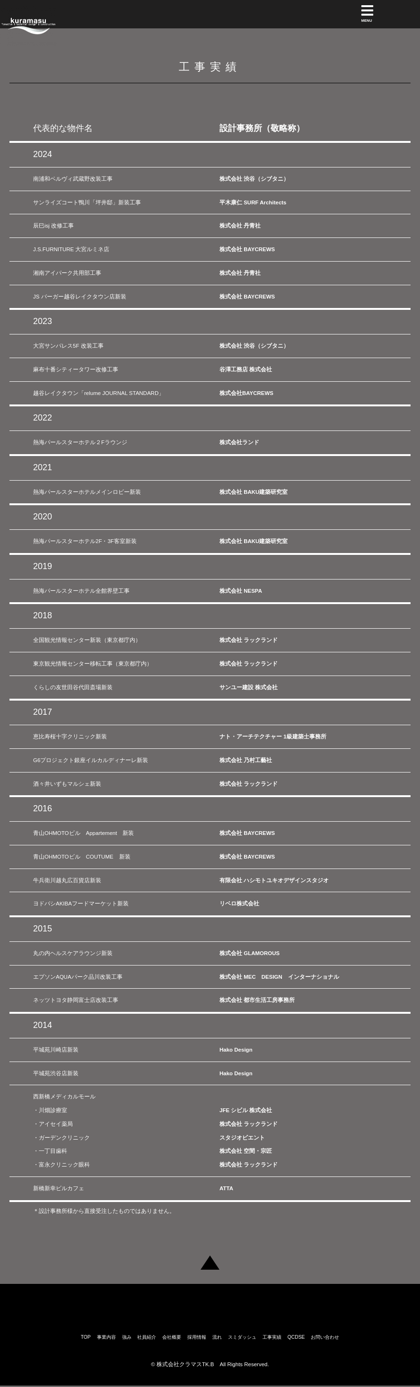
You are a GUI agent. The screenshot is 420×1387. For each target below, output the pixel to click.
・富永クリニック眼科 (61, 1165)
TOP (86, 1336)
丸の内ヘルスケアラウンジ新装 (73, 953)
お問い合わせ (325, 1336)
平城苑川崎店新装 (56, 1050)
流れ (217, 1336)
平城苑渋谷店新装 (56, 1073)
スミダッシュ (242, 1336)
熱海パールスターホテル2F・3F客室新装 (85, 541)
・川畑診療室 (50, 1110)
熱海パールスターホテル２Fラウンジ (80, 442)
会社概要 (171, 1336)
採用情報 (196, 1336)
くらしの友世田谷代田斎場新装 (73, 687)
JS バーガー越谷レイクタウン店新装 (79, 296)
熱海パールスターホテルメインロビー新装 (87, 492)
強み (126, 1336)
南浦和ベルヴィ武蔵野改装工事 (73, 179)
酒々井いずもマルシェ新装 (67, 784)
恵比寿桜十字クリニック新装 (70, 736)
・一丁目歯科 (50, 1151)
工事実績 (271, 1336)
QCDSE (296, 1336)
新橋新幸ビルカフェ (58, 1188)
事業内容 (106, 1336)
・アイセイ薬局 (53, 1124)
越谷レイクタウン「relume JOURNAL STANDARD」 (98, 393)
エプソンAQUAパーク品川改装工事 (77, 977)
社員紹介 (146, 1336)
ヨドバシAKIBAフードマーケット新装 (81, 903)
